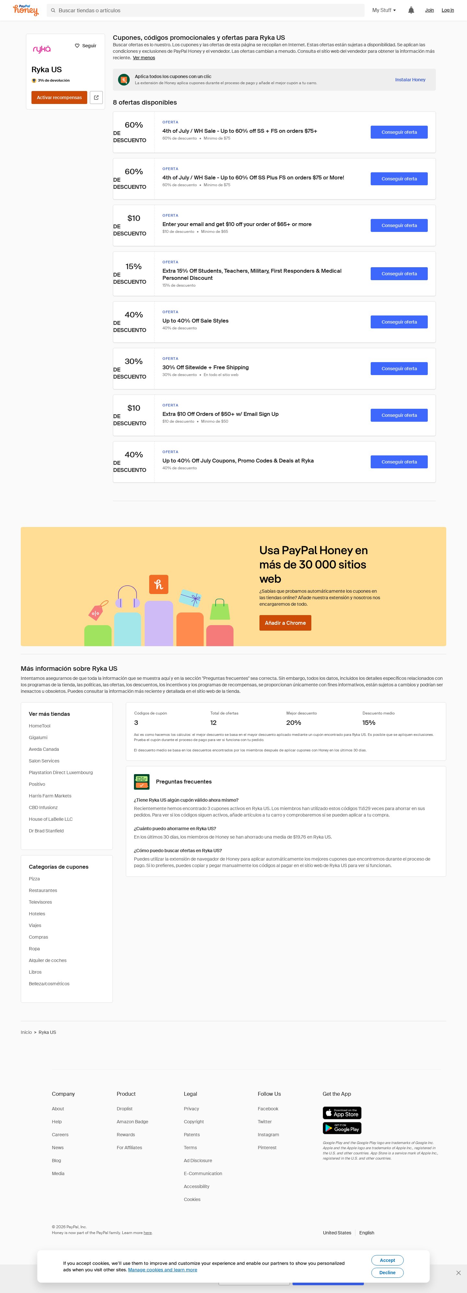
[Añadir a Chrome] (285, 623)
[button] (348, 1233)
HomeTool (39, 726)
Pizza (34, 879)
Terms (190, 1147)
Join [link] (429, 10)
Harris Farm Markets (50, 796)
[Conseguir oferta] (399, 132)
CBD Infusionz (43, 807)
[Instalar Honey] (410, 79)
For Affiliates (129, 1147)
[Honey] (26, 10)
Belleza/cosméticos (49, 984)
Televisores (40, 902)
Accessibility (197, 1186)
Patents (192, 1135)
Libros (35, 972)
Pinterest (267, 1147)
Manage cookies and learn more (162, 1269)
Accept (387, 1260)
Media (58, 1173)
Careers (60, 1135)
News (58, 1147)
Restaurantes (43, 890)
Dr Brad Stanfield (46, 831)
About (58, 1109)
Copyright (194, 1122)
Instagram (268, 1135)
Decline (387, 1272)
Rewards (126, 1135)
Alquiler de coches (47, 960)
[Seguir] (85, 45)
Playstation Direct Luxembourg (61, 772)
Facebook (268, 1109)
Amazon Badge (132, 1122)
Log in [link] (448, 10)
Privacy (191, 1109)
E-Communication (203, 1173)
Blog (56, 1160)
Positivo (37, 784)
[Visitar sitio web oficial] (96, 97)
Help (57, 1122)
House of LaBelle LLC (51, 819)
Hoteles (37, 914)
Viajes (35, 925)
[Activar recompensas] (59, 97)
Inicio (26, 1032)
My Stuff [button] (384, 10)
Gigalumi (38, 737)
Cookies (192, 1199)
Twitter (265, 1122)
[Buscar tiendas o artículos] (206, 10)
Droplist (125, 1109)
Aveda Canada (44, 749)
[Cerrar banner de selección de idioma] (458, 1273)
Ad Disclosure (198, 1160)
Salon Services (44, 761)
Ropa (34, 949)
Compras (38, 937)
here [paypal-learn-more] (148, 1232)
